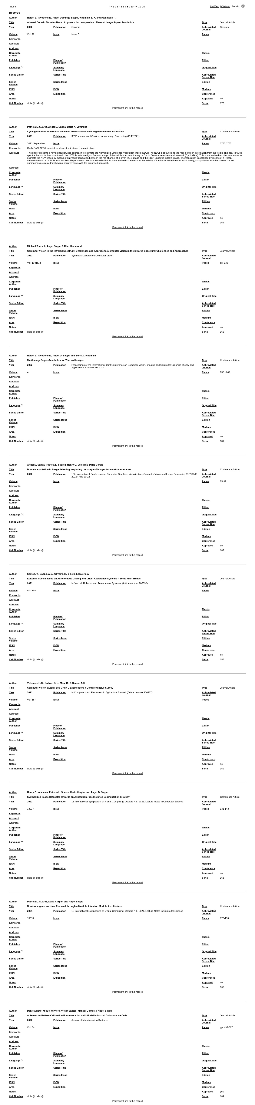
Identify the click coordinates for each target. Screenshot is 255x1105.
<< (110, 6)
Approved (207, 98)
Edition (206, 82)
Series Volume (13, 83)
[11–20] (141, 6)
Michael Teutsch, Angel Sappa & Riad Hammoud (54, 246)
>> (135, 6)
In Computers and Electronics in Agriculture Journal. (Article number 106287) (112, 692)
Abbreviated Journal (209, 28)
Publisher (14, 60)
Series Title (59, 74)
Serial (205, 103)
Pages (205, 34)
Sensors (76, 27)
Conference (208, 94)
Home (13, 6)
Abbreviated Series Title (209, 76)
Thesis (205, 53)
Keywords (14, 39)
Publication (59, 27)
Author (13, 17)
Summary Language (59, 68)
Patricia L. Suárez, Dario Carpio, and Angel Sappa (55, 901)
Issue (56, 34)
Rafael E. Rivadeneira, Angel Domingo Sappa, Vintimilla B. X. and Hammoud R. (71, 17)
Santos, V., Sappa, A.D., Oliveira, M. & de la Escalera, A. (58, 574)
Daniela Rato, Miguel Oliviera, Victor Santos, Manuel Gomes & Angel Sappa (69, 1010)
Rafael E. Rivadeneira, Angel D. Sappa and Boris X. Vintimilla (61, 355)
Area (11, 94)
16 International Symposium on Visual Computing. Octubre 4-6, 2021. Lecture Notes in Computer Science (127, 801)
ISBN (56, 89)
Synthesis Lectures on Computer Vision (92, 255)
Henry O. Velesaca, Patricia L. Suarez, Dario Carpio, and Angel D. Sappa (67, 792)
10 (132, 6)
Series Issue (60, 82)
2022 (30, 27)
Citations (225, 6)
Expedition (59, 94)
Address (14, 48)
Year (11, 27)
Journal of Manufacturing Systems (89, 1020)
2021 (30, 136)
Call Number (16, 103)
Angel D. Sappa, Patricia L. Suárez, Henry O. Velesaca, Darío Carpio (65, 464)
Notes (12, 98)
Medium (206, 89)
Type (204, 22)
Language (14, 67)
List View (214, 6)
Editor (205, 60)
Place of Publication (59, 61)
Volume (13, 34)
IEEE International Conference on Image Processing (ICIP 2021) (105, 136)
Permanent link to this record (127, 108)
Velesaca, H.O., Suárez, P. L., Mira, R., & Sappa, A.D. (56, 683)
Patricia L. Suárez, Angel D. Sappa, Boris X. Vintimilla (57, 127)
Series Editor (16, 74)
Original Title (209, 67)
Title (11, 22)
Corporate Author (14, 54)
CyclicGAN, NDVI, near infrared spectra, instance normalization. (61, 148)
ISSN (12, 89)
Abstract (14, 43)
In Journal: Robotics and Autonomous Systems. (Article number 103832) (110, 583)
